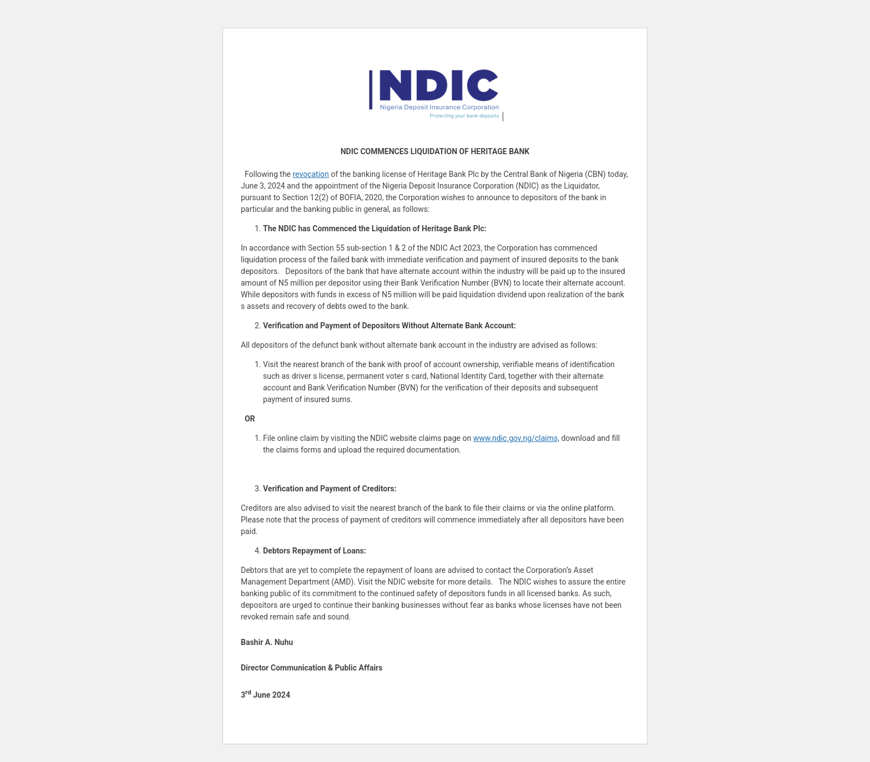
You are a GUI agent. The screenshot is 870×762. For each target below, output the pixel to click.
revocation (311, 174)
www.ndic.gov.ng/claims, (516, 438)
